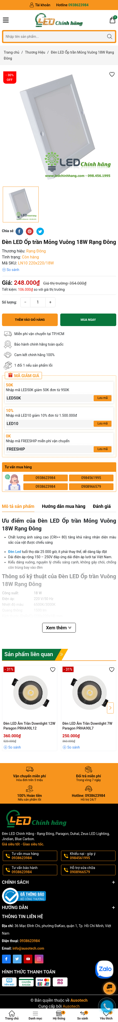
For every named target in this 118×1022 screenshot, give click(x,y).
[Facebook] (6, 959)
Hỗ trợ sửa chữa (92, 870)
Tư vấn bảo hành (34, 870)
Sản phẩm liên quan (29, 654)
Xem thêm (59, 627)
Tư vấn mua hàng (34, 856)
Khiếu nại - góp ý (92, 856)
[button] (111, 74)
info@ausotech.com (28, 948)
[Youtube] (28, 959)
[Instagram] (39, 959)
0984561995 (91, 478)
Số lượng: (9, 302)
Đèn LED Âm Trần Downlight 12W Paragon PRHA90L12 (29, 726)
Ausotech (71, 1006)
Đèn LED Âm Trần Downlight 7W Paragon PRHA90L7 (87, 726)
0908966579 (91, 487)
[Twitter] (17, 959)
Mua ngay (88, 320)
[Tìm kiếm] (109, 36)
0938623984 (45, 478)
